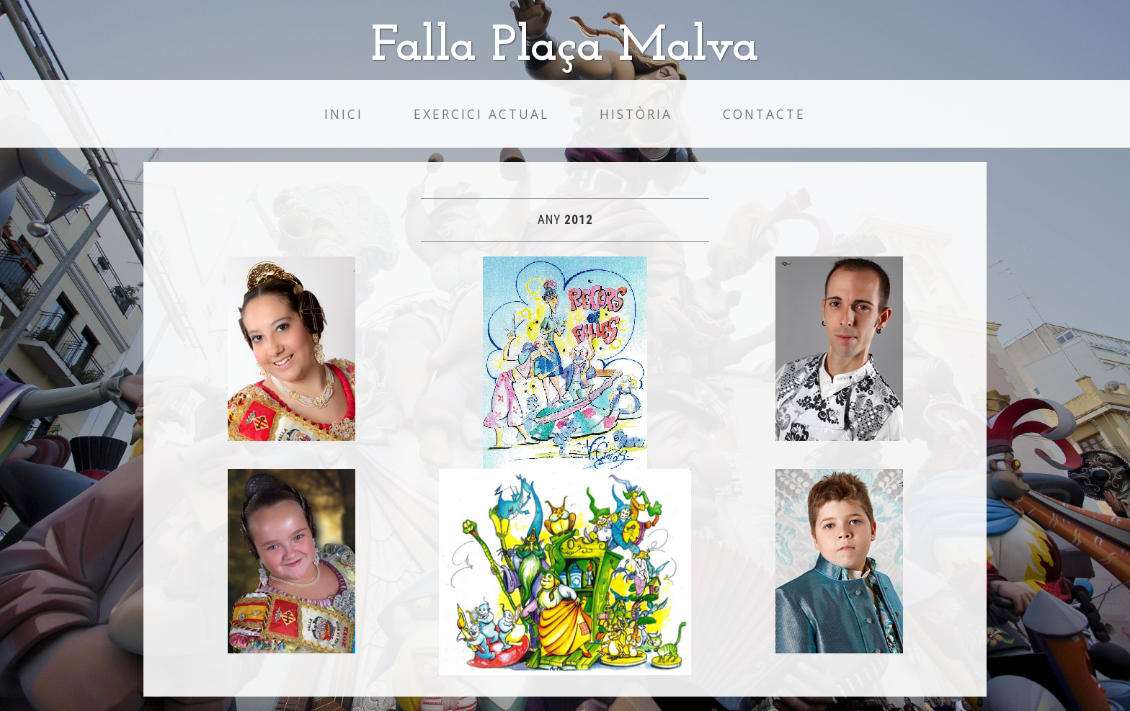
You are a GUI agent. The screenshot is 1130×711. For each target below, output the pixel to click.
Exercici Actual (481, 113)
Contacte (764, 113)
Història (636, 113)
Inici (343, 113)
